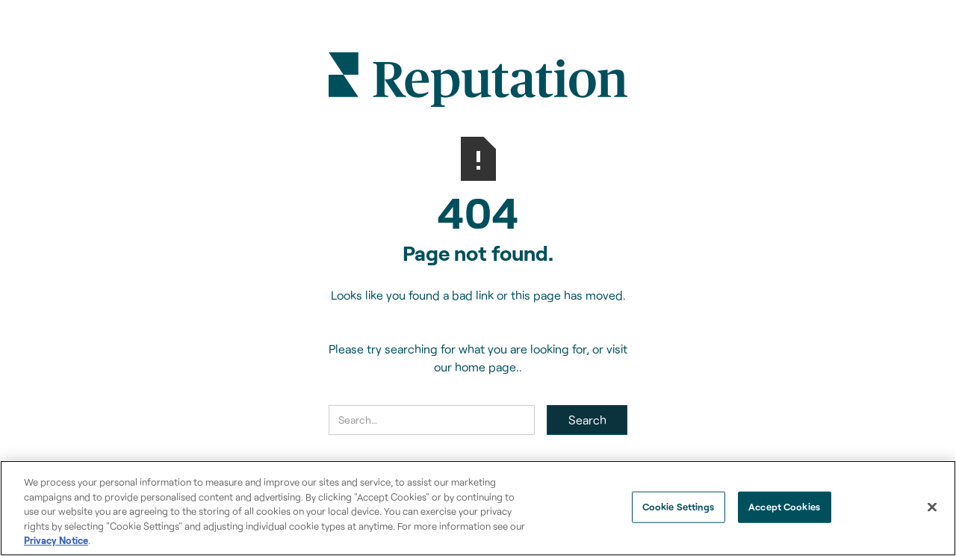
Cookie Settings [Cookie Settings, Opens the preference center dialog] (678, 507)
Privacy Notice (56, 540)
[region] (478, 508)
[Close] (932, 507)
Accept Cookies (784, 507)
